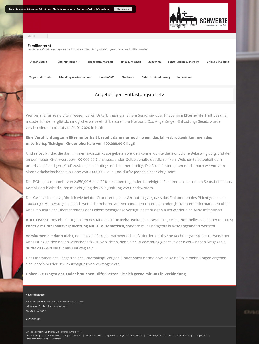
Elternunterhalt (52, 335)
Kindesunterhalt (93, 335)
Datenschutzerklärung (37, 338)
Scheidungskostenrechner (159, 335)
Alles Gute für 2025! (36, 311)
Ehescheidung (33, 335)
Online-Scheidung (184, 335)
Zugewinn (110, 335)
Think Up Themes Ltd (49, 331)
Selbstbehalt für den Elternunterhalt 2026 (47, 306)
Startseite (56, 338)
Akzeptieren (123, 9)
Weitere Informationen (98, 9)
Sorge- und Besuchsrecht (130, 335)
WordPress (76, 331)
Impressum (202, 335)
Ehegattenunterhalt (72, 335)
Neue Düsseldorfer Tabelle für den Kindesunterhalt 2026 (54, 301)
